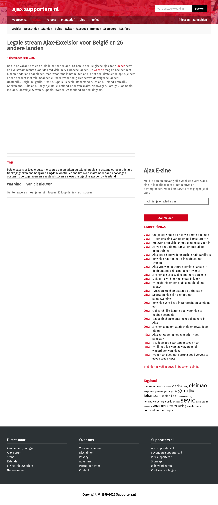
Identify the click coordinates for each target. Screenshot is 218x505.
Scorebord (109, 29)
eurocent (117, 169)
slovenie (60, 176)
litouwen (83, 173)
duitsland (81, 169)
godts (174, 391)
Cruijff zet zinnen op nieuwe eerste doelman (180, 235)
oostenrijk (13, 176)
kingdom (52, 173)
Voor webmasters (90, 448)
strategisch (148, 406)
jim (191, 391)
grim (183, 390)
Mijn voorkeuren (161, 466)
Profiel (94, 20)
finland (127, 169)
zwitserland (108, 176)
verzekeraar (161, 406)
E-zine (58, 29)
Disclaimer (86, 452)
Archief (16, 29)
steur (205, 401)
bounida (160, 386)
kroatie (63, 173)
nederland (104, 173)
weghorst (171, 410)
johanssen (152, 395)
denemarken (66, 169)
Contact (84, 470)
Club (82, 20)
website (99, 70)
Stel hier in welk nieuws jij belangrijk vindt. (171, 367)
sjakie (198, 402)
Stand (10, 457)
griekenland (25, 173)
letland (72, 173)
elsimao (198, 386)
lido (173, 396)
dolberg (184, 386)
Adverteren (86, 461)
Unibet (120, 66)
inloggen (184, 20)
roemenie (38, 176)
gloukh (167, 391)
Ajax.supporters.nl (162, 448)
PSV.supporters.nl (162, 457)
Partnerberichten (90, 466)
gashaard (159, 392)
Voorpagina (19, 20)
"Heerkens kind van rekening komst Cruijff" (180, 239)
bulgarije (42, 169)
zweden (95, 176)
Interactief (67, 20)
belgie (11, 169)
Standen (46, 29)
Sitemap (156, 461)
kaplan (166, 396)
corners (168, 387)
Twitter (69, 29)
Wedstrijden (31, 29)
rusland (50, 176)
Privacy (83, 457)
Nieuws (36, 20)
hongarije (40, 173)
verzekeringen (194, 406)
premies (176, 402)
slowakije (73, 176)
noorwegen (119, 173)
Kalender (12, 461)
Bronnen (95, 29)
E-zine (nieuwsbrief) (20, 466)
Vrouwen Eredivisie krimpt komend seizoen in (181, 243)
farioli (152, 392)
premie (168, 401)
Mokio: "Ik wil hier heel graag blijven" (176, 279)
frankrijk (12, 173)
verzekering (178, 406)
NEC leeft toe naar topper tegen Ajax (175, 343)
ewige (146, 391)
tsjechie (85, 176)
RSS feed (124, 29)
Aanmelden (14, 448)
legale (32, 169)
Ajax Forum (14, 452)
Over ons (86, 440)
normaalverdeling (154, 401)
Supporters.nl (162, 440)
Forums (51, 20)
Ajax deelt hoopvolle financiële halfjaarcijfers (181, 255)
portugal (26, 176)
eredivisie (93, 169)
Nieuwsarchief (16, 470)
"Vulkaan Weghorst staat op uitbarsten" (177, 291)
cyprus (53, 169)
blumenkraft (149, 386)
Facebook (82, 29)
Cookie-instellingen (163, 470)
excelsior (21, 169)
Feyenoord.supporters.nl (166, 452)
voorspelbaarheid (155, 410)
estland (105, 169)
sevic (187, 400)
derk (176, 386)
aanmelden (199, 20)
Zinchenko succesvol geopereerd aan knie (179, 275)
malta (93, 173)
